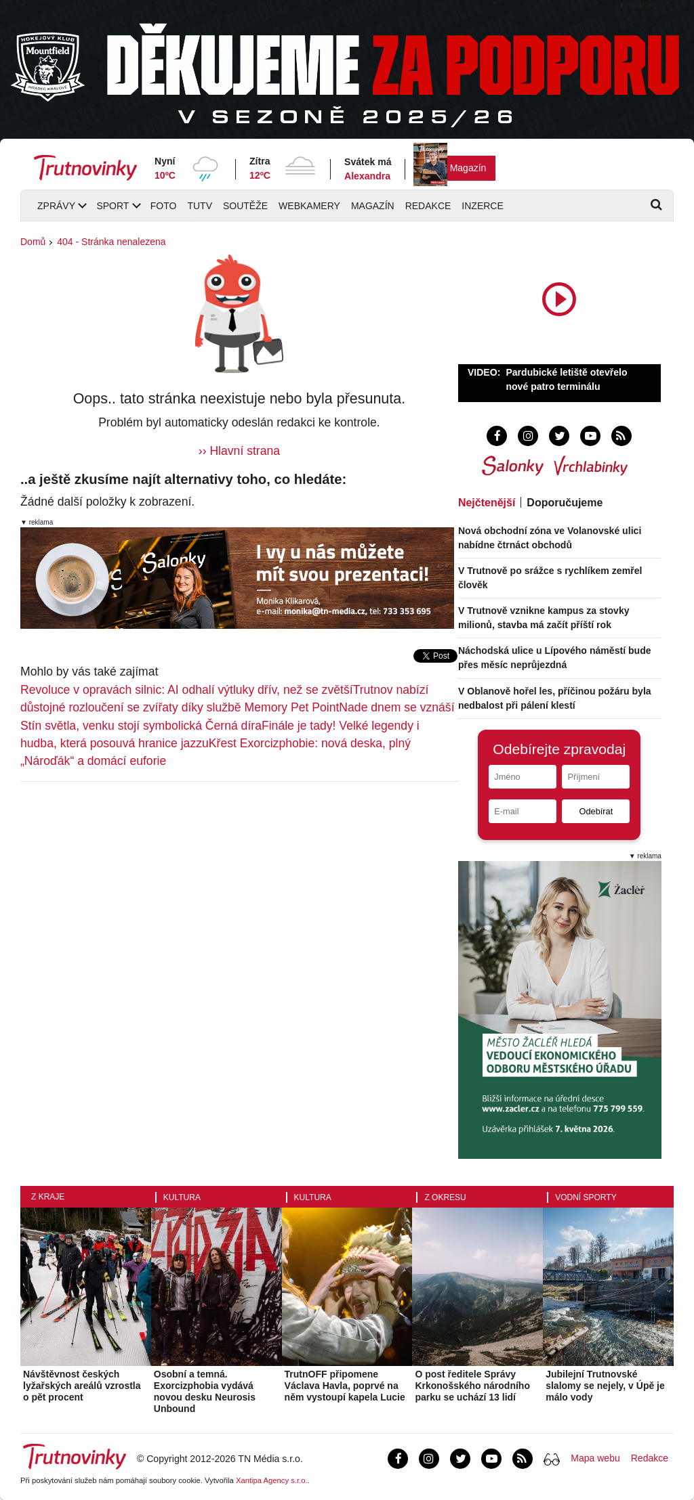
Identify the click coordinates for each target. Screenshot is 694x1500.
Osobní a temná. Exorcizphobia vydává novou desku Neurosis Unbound (205, 1391)
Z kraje (47, 1196)
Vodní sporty (585, 1197)
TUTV (199, 205)
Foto (163, 205)
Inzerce (482, 205)
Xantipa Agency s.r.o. (272, 1480)
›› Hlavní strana (239, 451)
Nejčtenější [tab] (486, 502)
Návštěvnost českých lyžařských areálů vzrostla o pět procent (82, 1386)
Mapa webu (595, 1458)
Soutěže (245, 205)
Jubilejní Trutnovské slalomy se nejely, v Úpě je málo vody (605, 1386)
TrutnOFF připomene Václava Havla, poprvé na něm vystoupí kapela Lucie (345, 1386)
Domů (32, 241)
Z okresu (445, 1197)
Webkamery (309, 205)
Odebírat (596, 811)
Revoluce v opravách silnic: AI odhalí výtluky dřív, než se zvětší (186, 690)
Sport (112, 205)
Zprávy (56, 205)
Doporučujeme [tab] (565, 502)
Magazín (468, 167)
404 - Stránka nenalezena (111, 241)
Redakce (428, 205)
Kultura (182, 1197)
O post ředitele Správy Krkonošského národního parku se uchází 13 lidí (472, 1386)
